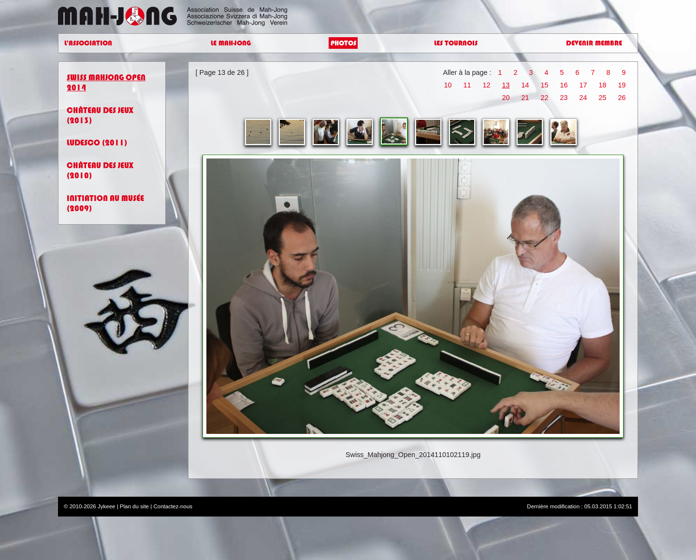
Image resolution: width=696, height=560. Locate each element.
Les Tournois (456, 43)
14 (525, 85)
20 (506, 97)
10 (447, 85)
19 (622, 85)
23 (564, 97)
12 (486, 85)
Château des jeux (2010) (100, 170)
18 (603, 85)
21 (525, 97)
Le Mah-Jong (231, 43)
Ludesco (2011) (97, 143)
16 (564, 85)
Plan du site (134, 506)
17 (583, 85)
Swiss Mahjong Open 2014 (106, 82)
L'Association (88, 43)
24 (583, 97)
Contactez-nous (172, 506)
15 (545, 85)
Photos (343, 43)
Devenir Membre (594, 43)
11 (467, 85)
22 (545, 97)
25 (603, 97)
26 (622, 97)
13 (506, 85)
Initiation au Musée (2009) (105, 203)
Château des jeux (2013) (100, 115)
